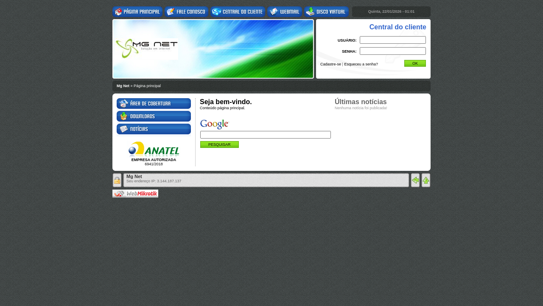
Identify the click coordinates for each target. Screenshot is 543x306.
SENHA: (349, 51)
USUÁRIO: (347, 40)
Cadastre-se (330, 64)
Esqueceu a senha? (361, 64)
